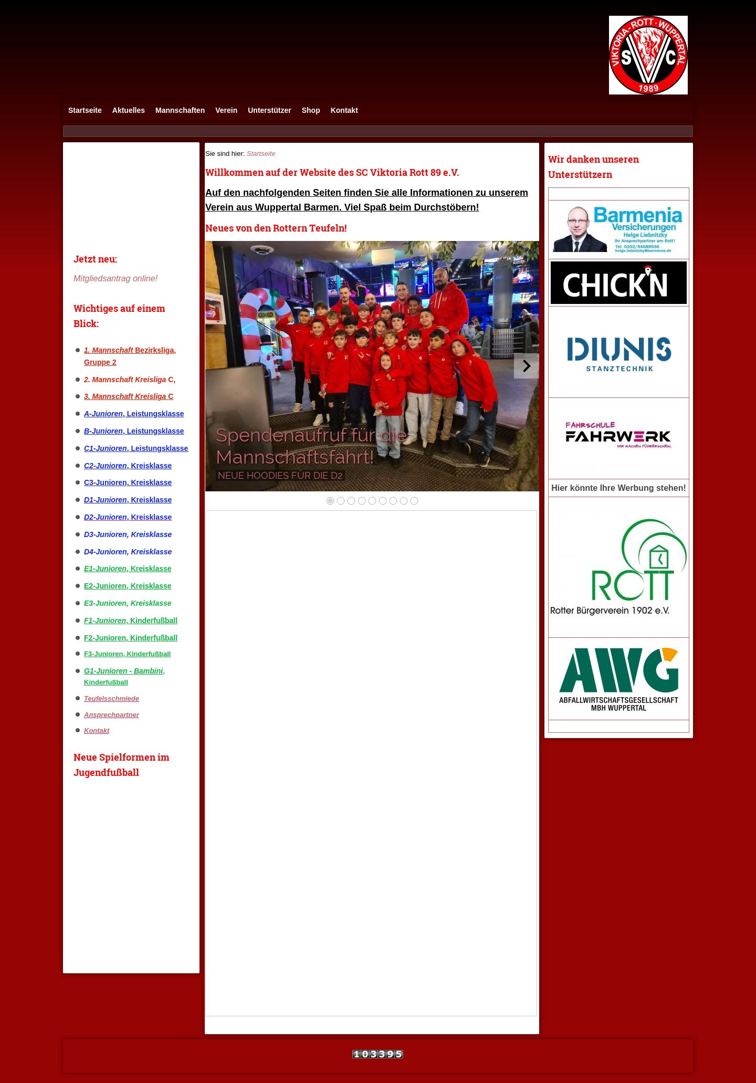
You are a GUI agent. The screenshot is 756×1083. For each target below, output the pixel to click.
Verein (226, 110)
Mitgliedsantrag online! (116, 278)
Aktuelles (128, 110)
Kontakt (344, 110)
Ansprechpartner (111, 715)
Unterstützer (269, 110)
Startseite (85, 110)
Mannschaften (180, 110)
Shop (311, 110)
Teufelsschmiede (111, 698)
